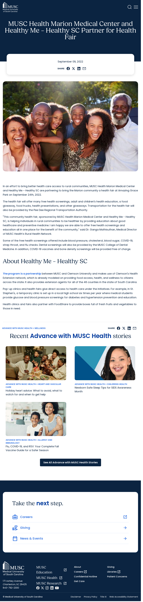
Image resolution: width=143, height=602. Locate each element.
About (77, 567)
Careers (80, 572)
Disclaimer (76, 596)
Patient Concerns (117, 576)
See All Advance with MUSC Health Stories (70, 462)
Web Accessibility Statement (123, 596)
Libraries (114, 572)
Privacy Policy (90, 596)
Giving (110, 567)
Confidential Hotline (85, 576)
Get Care (79, 581)
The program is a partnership (22, 273)
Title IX (103, 596)
